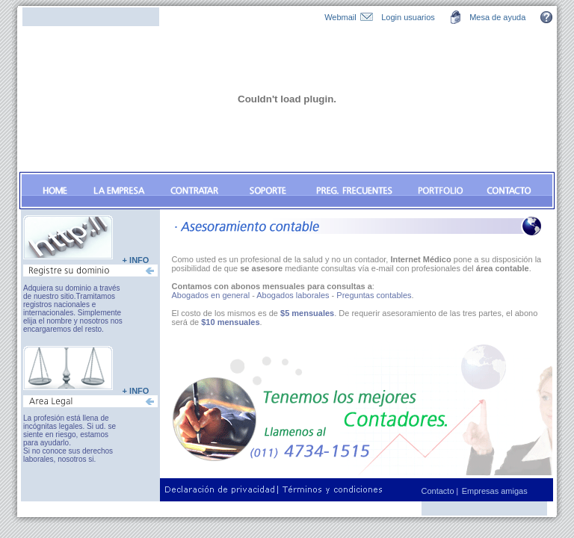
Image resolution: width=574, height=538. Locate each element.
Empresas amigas (495, 490)
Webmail (340, 17)
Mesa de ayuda (497, 17)
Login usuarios (408, 17)
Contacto (439, 490)
